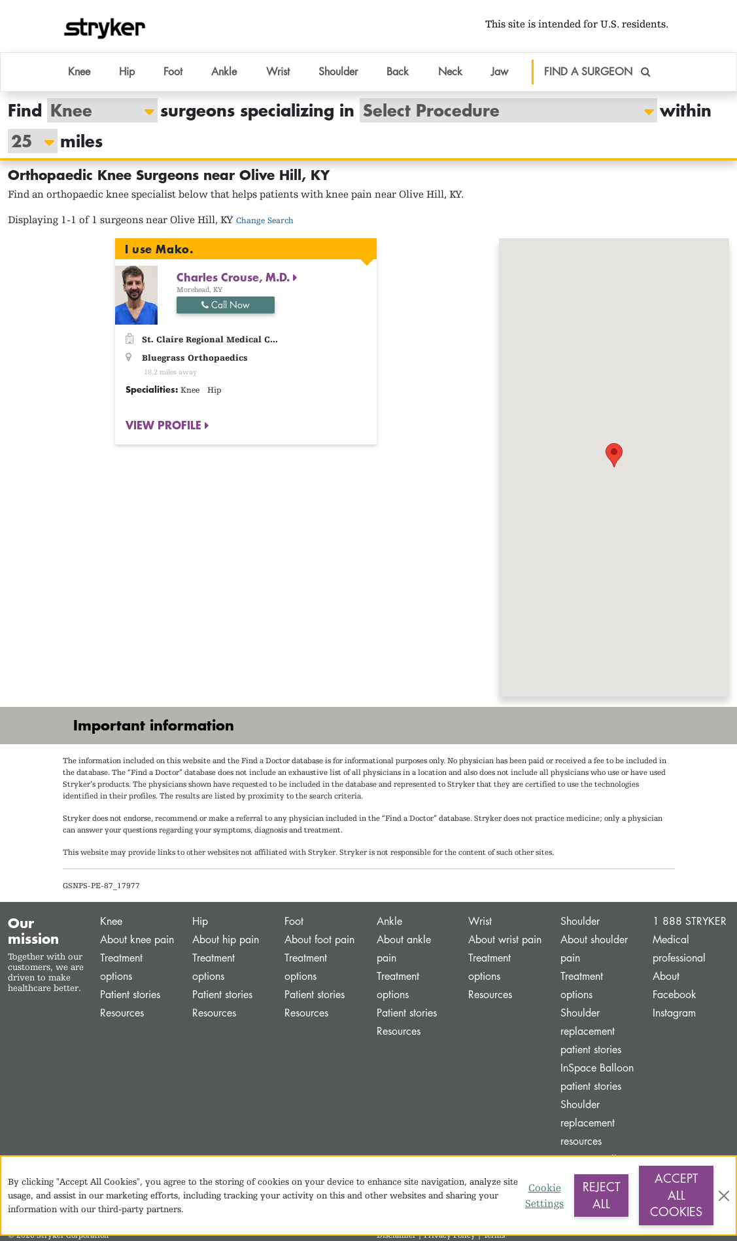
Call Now (225, 304)
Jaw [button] (499, 72)
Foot (293, 921)
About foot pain (319, 939)
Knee (111, 921)
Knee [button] (79, 72)
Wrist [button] (278, 72)
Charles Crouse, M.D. (235, 277)
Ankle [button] (224, 72)
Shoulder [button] (338, 72)
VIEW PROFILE (165, 425)
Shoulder (580, 921)
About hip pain (225, 939)
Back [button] (397, 72)
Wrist (480, 921)
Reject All (601, 1195)
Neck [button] (450, 72)
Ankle (389, 921)
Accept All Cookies (676, 1194)
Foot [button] (172, 72)
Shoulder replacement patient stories (590, 1031)
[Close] (724, 1196)
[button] (614, 455)
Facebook (674, 994)
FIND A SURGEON (597, 72)
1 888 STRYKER (690, 921)
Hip (200, 921)
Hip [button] (127, 72)
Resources (122, 1013)
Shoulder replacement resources (587, 1123)
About (666, 976)
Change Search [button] (265, 220)
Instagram (674, 1013)
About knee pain (137, 939)
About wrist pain (504, 939)
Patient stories (130, 994)
